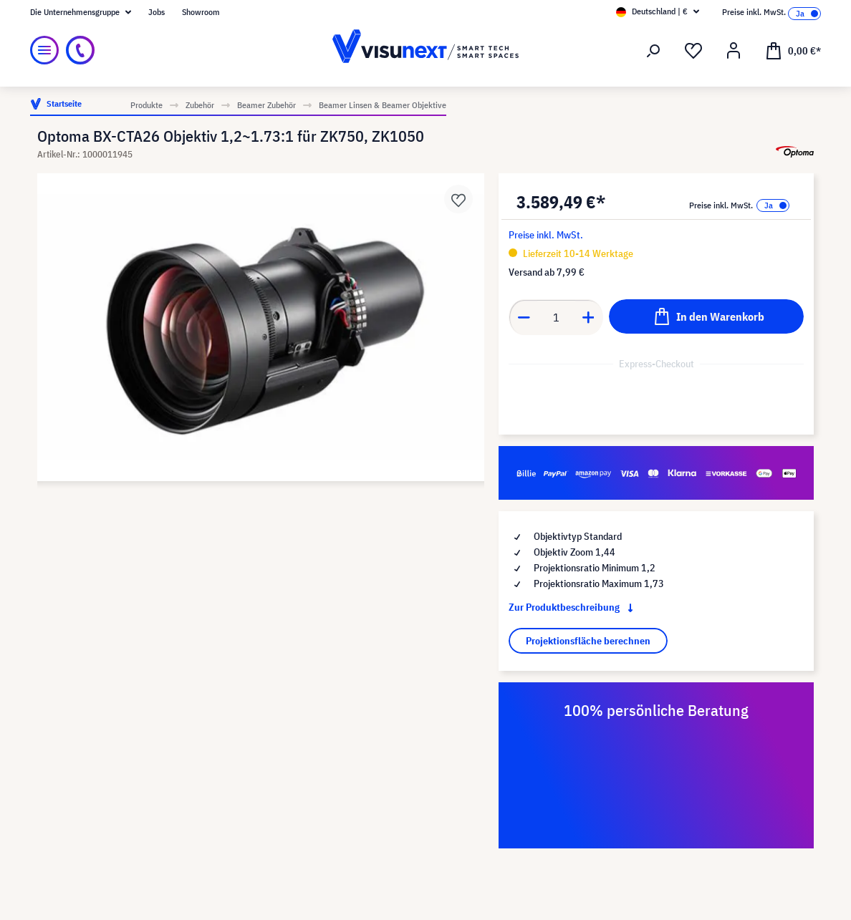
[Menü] (44, 50)
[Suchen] (653, 50)
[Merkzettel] (693, 50)
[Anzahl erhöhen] (589, 317)
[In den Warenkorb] (706, 316)
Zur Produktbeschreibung (574, 607)
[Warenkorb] (793, 50)
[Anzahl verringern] (524, 317)
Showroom (201, 11)
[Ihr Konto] (733, 50)
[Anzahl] (556, 317)
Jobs (156, 11)
